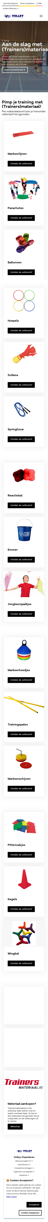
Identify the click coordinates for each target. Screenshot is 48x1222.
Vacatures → (24, 1175)
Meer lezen (11, 1196)
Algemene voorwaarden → (24, 1172)
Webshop (15, 1126)
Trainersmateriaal (15, 69)
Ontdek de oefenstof (21, 163)
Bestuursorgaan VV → (24, 1161)
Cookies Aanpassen (30, 1213)
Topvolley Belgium (10, 3)
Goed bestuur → (24, 1164)
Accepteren (34, 1204)
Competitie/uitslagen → (24, 1168)
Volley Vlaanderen (27, 3)
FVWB (39, 3)
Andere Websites (10, 8)
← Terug (5, 40)
